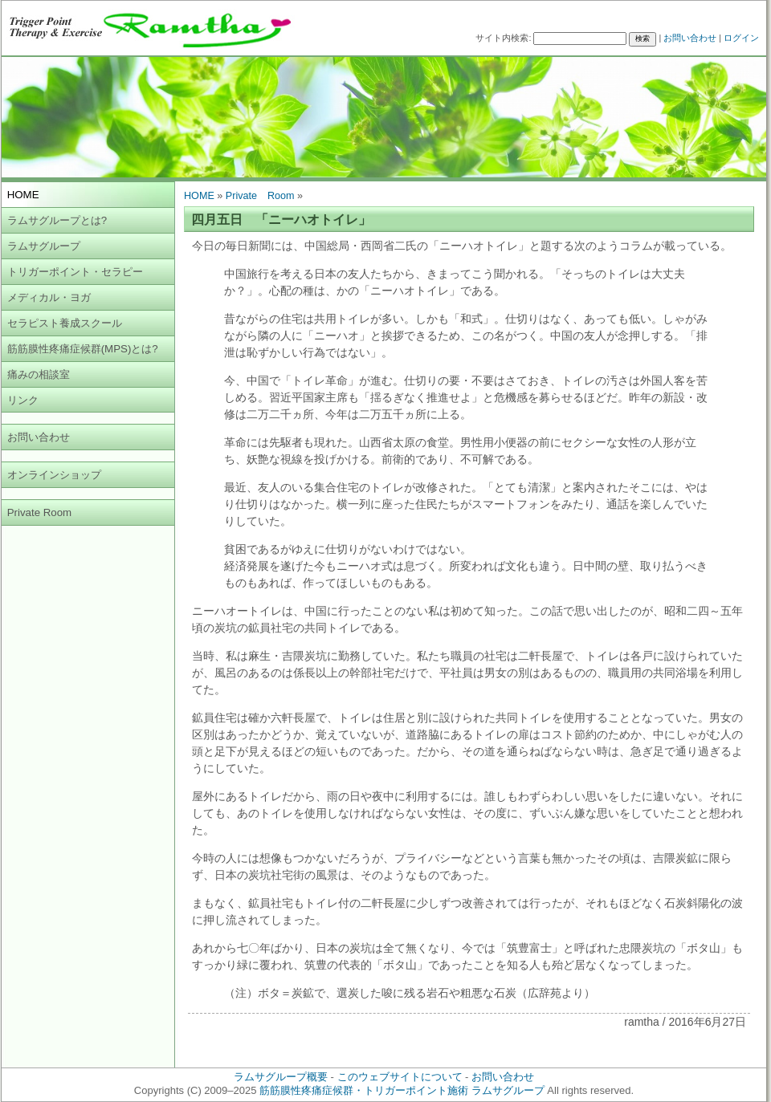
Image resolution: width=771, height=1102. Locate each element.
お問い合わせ (689, 38)
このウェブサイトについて (400, 1077)
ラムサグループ (43, 246)
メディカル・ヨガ (49, 297)
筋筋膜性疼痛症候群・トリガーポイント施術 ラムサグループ (402, 1090)
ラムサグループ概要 (281, 1077)
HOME (199, 195)
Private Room (39, 512)
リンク (23, 400)
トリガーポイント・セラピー (75, 272)
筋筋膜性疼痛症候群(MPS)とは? (82, 349)
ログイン (741, 38)
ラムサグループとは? (57, 220)
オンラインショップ (54, 475)
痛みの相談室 (38, 374)
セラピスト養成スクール (64, 323)
